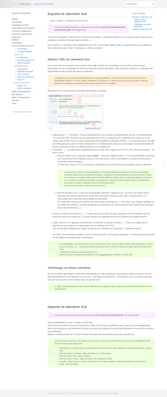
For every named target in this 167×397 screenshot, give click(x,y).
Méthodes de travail (25, 71)
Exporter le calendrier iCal (23, 112)
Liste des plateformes (25, 60)
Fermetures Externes (97, 185)
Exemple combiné (24, 52)
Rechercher (153, 4)
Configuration (22, 57)
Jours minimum (23, 74)
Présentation (22, 49)
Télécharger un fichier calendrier (142, 25)
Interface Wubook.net (25, 77)
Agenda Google (23, 63)
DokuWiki (115, 393)
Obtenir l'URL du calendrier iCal (140, 21)
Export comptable (24, 88)
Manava (61, 393)
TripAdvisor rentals (132, 228)
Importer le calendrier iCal (142, 29)
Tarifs (84, 30)
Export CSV (22, 86)
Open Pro (21, 80)
